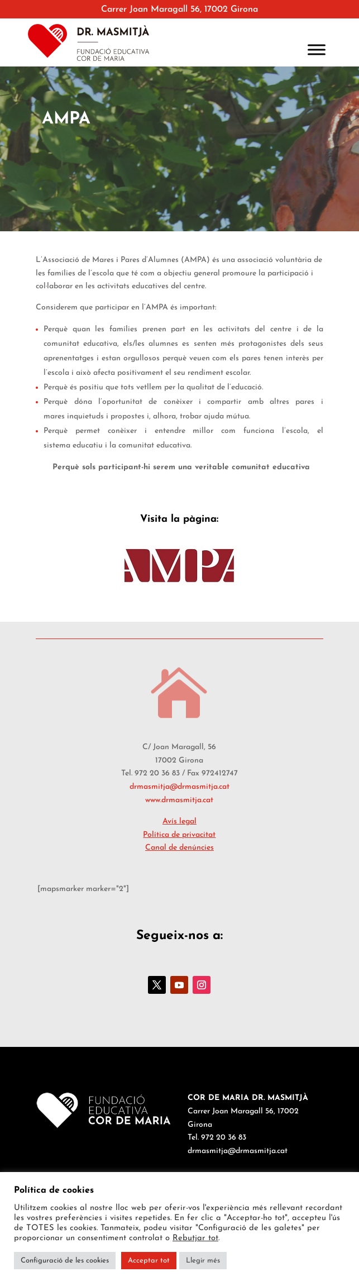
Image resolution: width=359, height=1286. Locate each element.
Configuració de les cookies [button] (65, 1260)
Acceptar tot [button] (149, 1260)
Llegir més (203, 1260)
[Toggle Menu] (317, 49)
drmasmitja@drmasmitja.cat (179, 787)
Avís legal (179, 821)
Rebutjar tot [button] (195, 1238)
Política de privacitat (179, 835)
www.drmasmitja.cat (179, 800)
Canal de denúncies (179, 848)
